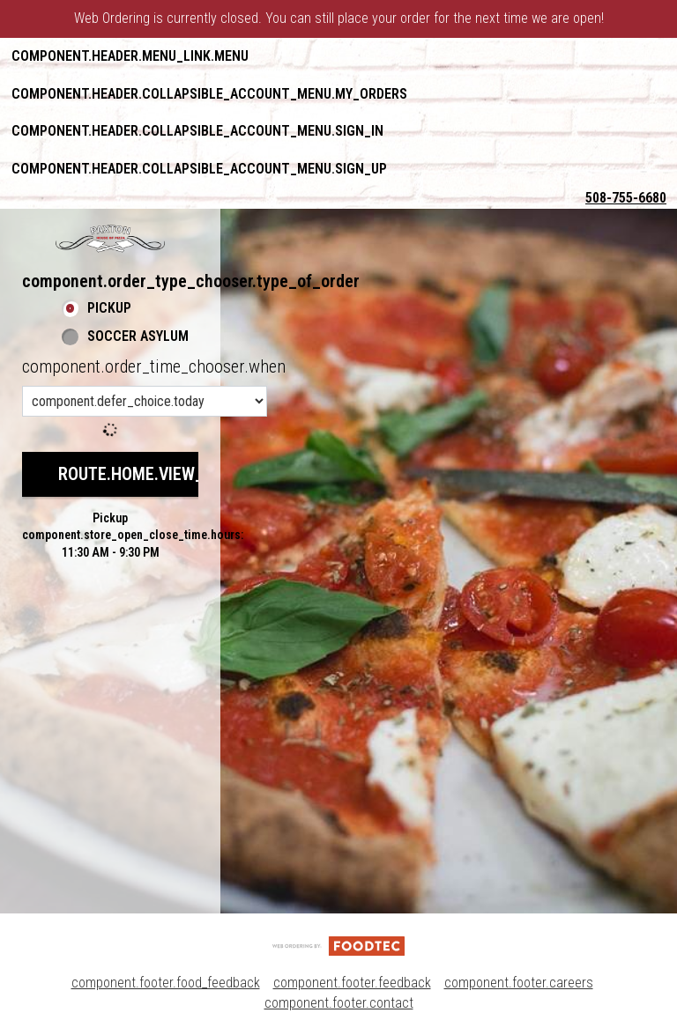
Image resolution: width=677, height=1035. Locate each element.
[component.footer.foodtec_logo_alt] (338, 944)
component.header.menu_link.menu (130, 56)
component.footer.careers (518, 982)
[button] (110, 239)
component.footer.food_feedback (165, 982)
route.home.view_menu (152, 473)
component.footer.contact (338, 1002)
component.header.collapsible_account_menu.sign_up (199, 168)
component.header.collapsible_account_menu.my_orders (209, 93)
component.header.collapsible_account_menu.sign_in (197, 130)
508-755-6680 (625, 197)
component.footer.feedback (352, 982)
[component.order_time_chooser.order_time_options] (144, 401)
